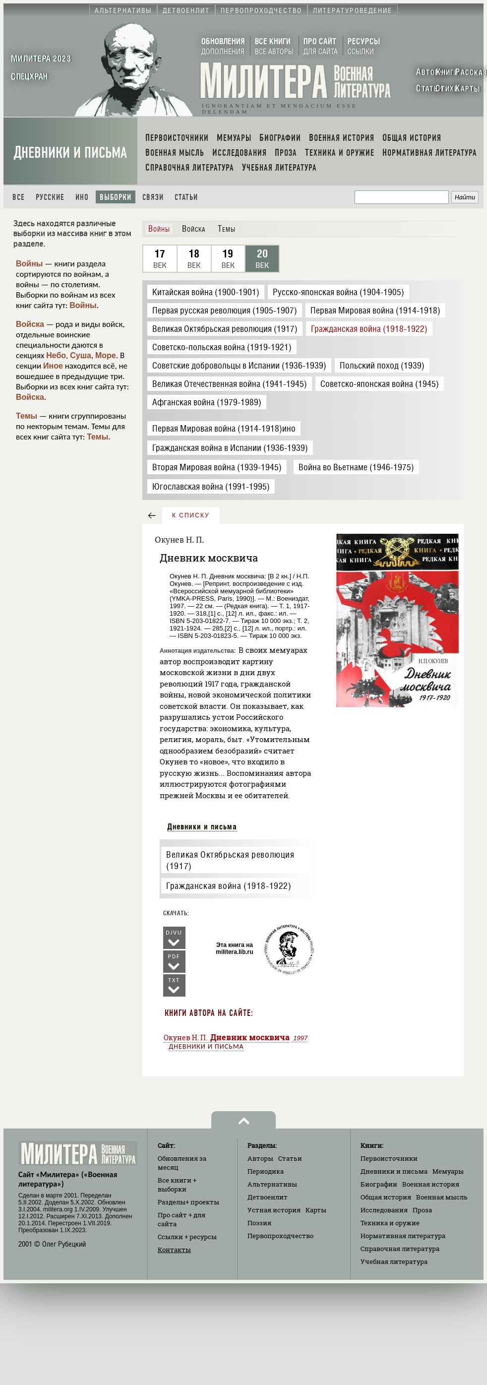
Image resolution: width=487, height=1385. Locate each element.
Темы (26, 416)
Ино (82, 197)
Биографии (379, 1184)
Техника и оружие (390, 1222)
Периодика (265, 1171)
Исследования (384, 1209)
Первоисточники (389, 1158)
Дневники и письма (70, 152)
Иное (53, 366)
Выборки (115, 197)
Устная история (274, 1209)
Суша (80, 355)
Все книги (177, 1185)
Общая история (386, 1197)
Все (18, 197)
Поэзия (259, 1222)
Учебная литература (394, 1261)
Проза (422, 1209)
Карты (315, 1209)
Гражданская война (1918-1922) (228, 886)
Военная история (430, 1184)
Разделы (188, 1201)
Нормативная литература (403, 1235)
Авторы (260, 1158)
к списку (191, 515)
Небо (56, 355)
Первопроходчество (280, 1235)
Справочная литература (400, 1248)
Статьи (186, 197)
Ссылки (187, 1236)
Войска (30, 324)
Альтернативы (272, 1184)
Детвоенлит (267, 1197)
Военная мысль (442, 1197)
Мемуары (448, 1171)
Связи (153, 197)
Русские (50, 197)
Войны (29, 263)
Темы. (99, 437)
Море (105, 355)
